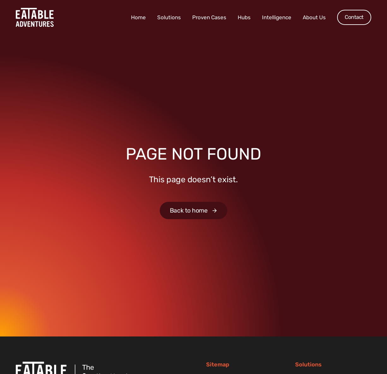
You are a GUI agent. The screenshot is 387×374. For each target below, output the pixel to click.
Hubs (244, 17)
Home (138, 17)
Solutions (169, 17)
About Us (314, 17)
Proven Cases (209, 17)
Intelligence (276, 17)
